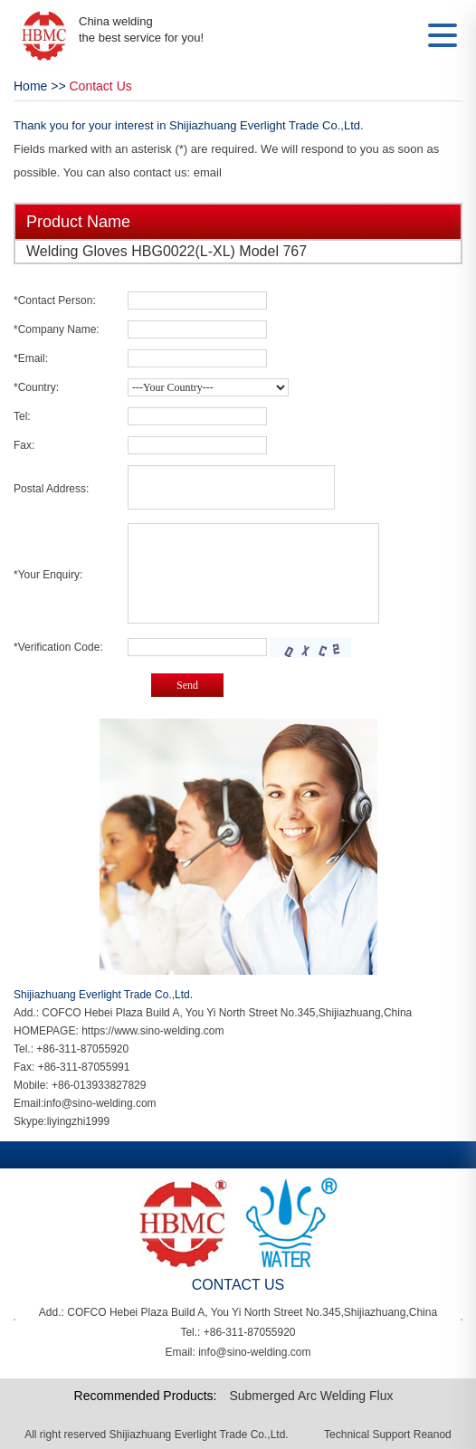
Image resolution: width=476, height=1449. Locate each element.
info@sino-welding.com (99, 1103)
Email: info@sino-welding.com (238, 1352)
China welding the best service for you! (141, 29)
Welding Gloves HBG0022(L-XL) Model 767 (166, 251)
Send (187, 685)
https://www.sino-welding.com (152, 1031)
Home (30, 86)
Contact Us (101, 86)
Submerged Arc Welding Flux (311, 1395)
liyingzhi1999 (78, 1121)
